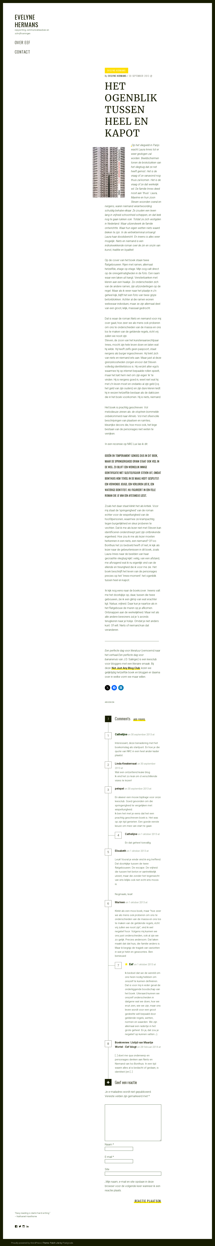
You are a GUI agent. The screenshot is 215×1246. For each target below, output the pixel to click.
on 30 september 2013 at (141, 734)
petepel (119, 788)
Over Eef (22, 42)
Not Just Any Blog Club (126, 668)
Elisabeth (120, 850)
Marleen (120, 902)
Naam (109, 1144)
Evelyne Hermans (26, 20)
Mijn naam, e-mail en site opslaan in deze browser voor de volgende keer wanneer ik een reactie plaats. (132, 1186)
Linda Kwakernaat (126, 763)
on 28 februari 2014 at (149, 1047)
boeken (110, 702)
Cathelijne (131, 834)
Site (107, 1169)
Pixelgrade (68, 1243)
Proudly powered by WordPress (26, 1243)
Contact (22, 52)
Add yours (139, 719)
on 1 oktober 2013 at (149, 834)
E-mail (109, 1156)
